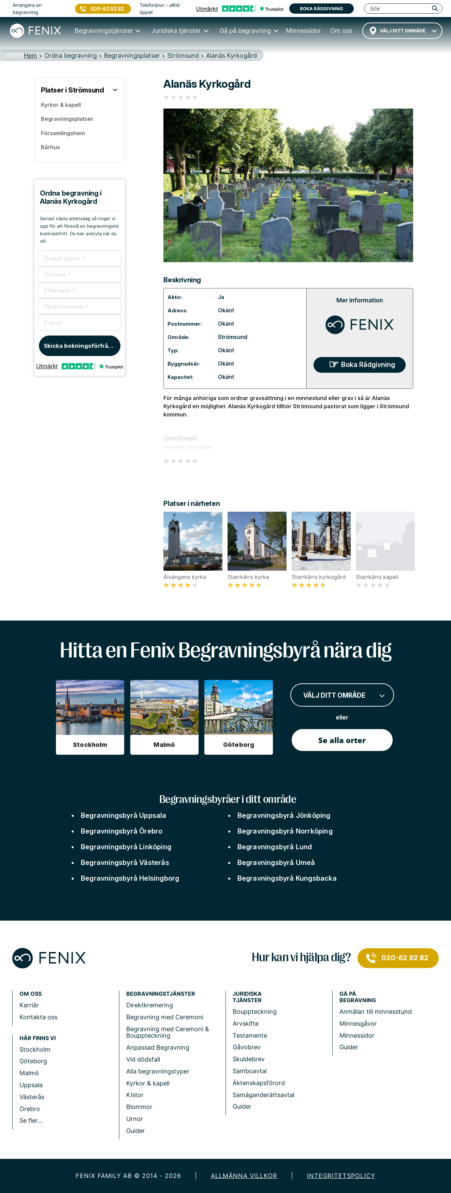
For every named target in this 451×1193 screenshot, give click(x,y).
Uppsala (31, 1085)
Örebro (29, 1108)
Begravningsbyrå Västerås (125, 862)
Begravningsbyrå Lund (274, 847)
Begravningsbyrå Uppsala (123, 815)
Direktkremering (149, 1005)
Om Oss (30, 994)
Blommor (139, 1106)
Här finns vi (37, 1038)
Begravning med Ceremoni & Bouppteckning (167, 1032)
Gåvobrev (247, 1047)
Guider (135, 1130)
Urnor (134, 1118)
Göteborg (33, 1061)
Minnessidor (357, 1035)
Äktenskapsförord (259, 1083)
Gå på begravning (357, 997)
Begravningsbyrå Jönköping (284, 815)
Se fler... (31, 1120)
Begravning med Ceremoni (164, 1017)
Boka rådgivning (321, 8)
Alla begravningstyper (157, 1071)
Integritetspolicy (341, 1175)
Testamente (250, 1035)
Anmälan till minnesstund (375, 1011)
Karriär (29, 1005)
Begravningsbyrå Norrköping (285, 831)
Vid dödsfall (143, 1059)
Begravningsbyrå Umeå (276, 862)
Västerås (31, 1096)
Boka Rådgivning (368, 364)
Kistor (135, 1094)
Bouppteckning (255, 1011)
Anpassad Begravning (157, 1047)
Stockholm (34, 1049)
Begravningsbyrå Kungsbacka (287, 878)
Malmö (29, 1073)
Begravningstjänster (160, 994)
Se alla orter (342, 740)
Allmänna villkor (244, 1175)
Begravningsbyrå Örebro (121, 831)
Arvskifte (246, 1023)
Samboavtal (250, 1071)
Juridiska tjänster (247, 997)
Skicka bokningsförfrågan (81, 345)
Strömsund (232, 336)
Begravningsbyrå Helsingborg (130, 878)
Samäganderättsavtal (263, 1094)
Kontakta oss (38, 1017)
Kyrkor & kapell (148, 1083)
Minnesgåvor (358, 1023)
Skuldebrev (249, 1059)
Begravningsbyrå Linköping (126, 847)
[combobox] (402, 30)
